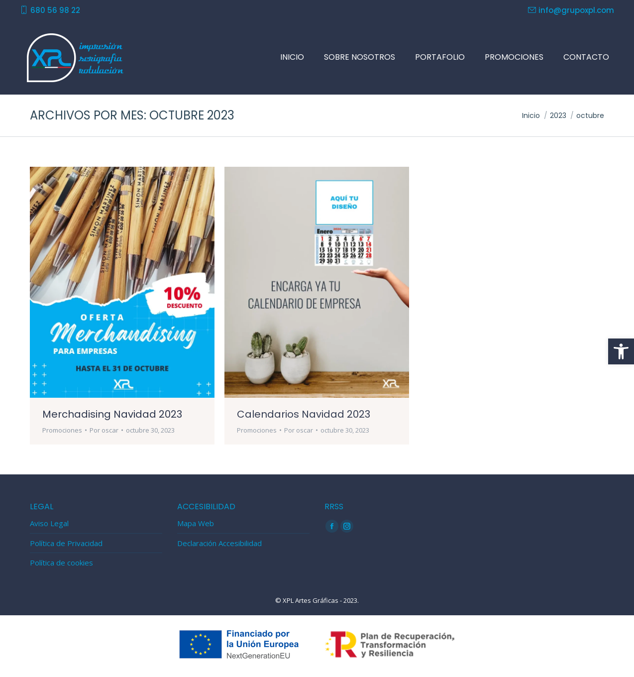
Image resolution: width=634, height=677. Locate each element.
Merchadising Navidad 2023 (112, 414)
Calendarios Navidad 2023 (303, 414)
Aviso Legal (49, 523)
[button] (621, 351)
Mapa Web (195, 523)
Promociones (62, 430)
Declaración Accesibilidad (219, 543)
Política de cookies (61, 562)
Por (104, 430)
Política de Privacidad (66, 543)
